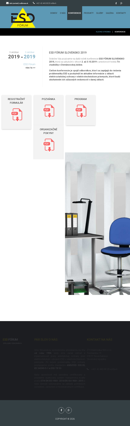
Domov (53, 13)
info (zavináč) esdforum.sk (18, 3)
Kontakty (121, 13)
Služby (99, 13)
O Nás (63, 13)
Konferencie (74, 13)
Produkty (89, 13)
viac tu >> (30, 67)
